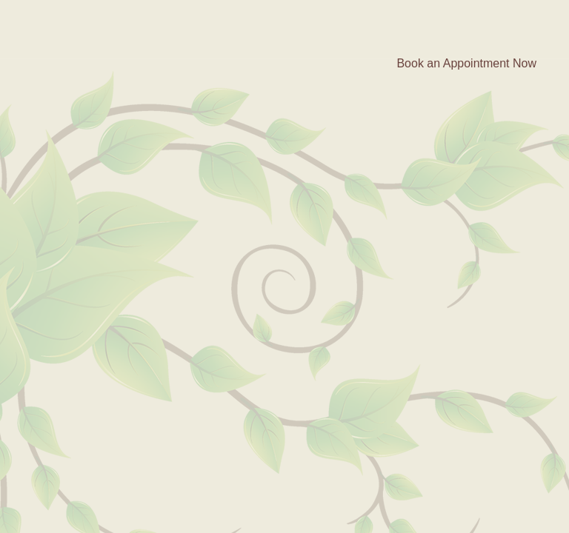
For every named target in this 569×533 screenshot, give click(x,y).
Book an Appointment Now (466, 63)
